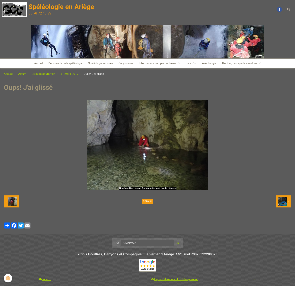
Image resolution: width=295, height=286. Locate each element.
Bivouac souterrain (43, 74)
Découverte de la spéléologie (66, 63)
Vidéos (45, 279)
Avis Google (209, 63)
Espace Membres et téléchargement (174, 279)
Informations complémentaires (158, 63)
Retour (147, 201)
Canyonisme (126, 63)
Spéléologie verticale (100, 63)
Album (22, 74)
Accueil (38, 63)
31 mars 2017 (69, 74)
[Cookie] (8, 278)
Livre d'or (191, 63)
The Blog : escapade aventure (239, 63)
